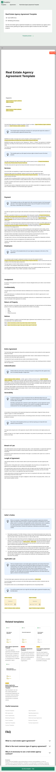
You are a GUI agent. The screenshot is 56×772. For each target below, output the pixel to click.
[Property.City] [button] (18, 140)
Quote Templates (9, 720)
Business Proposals (33, 720)
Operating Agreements (34, 713)
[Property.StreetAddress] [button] (10, 140)
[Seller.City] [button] (19, 322)
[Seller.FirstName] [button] (10, 109)
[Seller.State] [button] (25, 322)
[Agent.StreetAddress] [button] (12, 324)
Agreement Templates (10, 722)
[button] (10, 604)
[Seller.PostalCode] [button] (32, 322)
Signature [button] (10, 601)
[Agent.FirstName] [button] (10, 100)
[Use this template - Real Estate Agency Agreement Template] (28, 769)
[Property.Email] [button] (8, 225)
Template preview (28, 35)
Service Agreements (9, 715)
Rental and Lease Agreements (35, 718)
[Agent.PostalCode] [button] (32, 324)
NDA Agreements (9, 713)
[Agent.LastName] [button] (18, 100)
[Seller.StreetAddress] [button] (12, 322)
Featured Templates (9, 710)
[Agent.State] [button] (25, 324)
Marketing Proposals (10, 718)
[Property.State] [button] (25, 140)
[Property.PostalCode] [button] (33, 140)
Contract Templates (9, 725)
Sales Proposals (32, 710)
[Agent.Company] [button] (9, 102)
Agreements (13, 4)
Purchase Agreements (33, 722)
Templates (3, 4)
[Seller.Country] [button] (26, 541)
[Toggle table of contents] (2, 48)
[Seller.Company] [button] (9, 110)
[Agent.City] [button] (19, 324)
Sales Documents (32, 715)
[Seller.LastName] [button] (17, 109)
